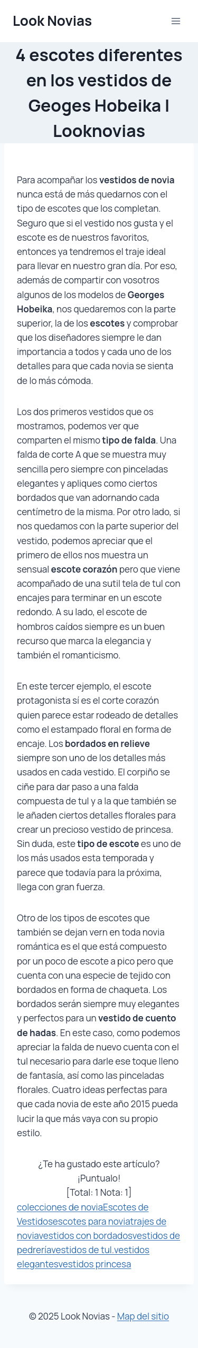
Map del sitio (143, 1316)
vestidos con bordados (85, 1235)
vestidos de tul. (82, 1250)
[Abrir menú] (175, 21)
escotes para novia (91, 1221)
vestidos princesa (94, 1264)
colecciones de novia (60, 1207)
